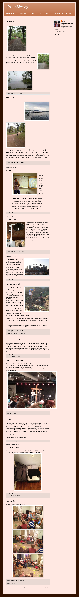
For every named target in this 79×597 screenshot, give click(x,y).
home (16, 331)
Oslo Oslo (12, 163)
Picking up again (12, 219)
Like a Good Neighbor (14, 284)
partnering (12, 413)
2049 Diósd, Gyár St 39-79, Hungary (18, 333)
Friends (11, 356)
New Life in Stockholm (14, 360)
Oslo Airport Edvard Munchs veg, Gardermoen (20, 252)
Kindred (9, 170)
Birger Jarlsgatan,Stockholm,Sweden (19, 437)
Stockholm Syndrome (14, 420)
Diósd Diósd (13, 583)
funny (14, 331)
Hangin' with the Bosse (14, 340)
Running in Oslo (12, 97)
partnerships (15, 495)
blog (8, 261)
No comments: (22, 162)
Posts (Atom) (15, 590)
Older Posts (46, 587)
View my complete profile (59, 31)
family (11, 331)
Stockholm (10, 22)
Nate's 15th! (10, 501)
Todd (63, 21)
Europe (11, 495)
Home (25, 587)
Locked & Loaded (12, 447)
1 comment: (21, 93)
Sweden (19, 356)
